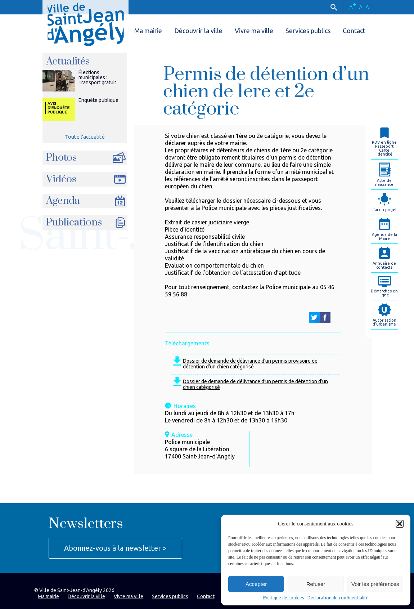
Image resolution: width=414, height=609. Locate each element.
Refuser (315, 584)
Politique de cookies (283, 598)
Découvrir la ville (198, 30)
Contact (354, 30)
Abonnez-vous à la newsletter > (115, 548)
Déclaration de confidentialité (338, 598)
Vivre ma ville (254, 30)
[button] (399, 523)
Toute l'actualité (85, 137)
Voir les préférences (375, 584)
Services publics (307, 30)
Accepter (256, 584)
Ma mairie (148, 30)
